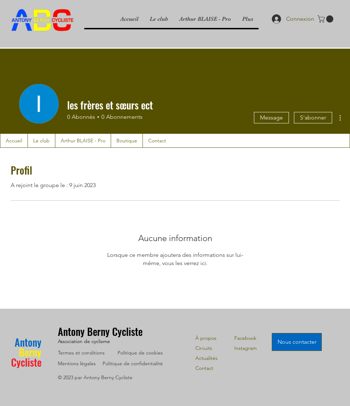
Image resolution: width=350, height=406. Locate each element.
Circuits (203, 348)
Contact (204, 368)
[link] (326, 19)
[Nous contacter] (297, 342)
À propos (205, 338)
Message (271, 117)
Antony (28, 342)
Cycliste (26, 362)
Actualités (206, 358)
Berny (30, 352)
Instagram (245, 348)
